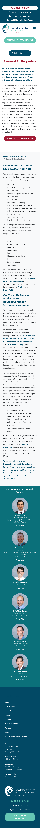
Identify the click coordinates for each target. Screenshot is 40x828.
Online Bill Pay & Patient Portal (20, 20)
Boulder (21, 287)
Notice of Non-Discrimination (16, 736)
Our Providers (10, 707)
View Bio (20, 525)
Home (5, 156)
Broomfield (8, 290)
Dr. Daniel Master (20, 641)
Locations (8, 715)
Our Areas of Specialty (18, 156)
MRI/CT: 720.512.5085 (20, 12)
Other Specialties (21, 53)
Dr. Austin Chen (20, 515)
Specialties (9, 711)
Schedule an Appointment (20, 40)
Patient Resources (11, 724)
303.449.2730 (20, 8)
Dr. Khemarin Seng (20, 672)
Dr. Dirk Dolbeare (20, 582)
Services (8, 719)
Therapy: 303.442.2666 (20, 16)
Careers (7, 732)
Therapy (8, 728)
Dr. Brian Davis (20, 548)
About (7, 702)
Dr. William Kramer (20, 611)
